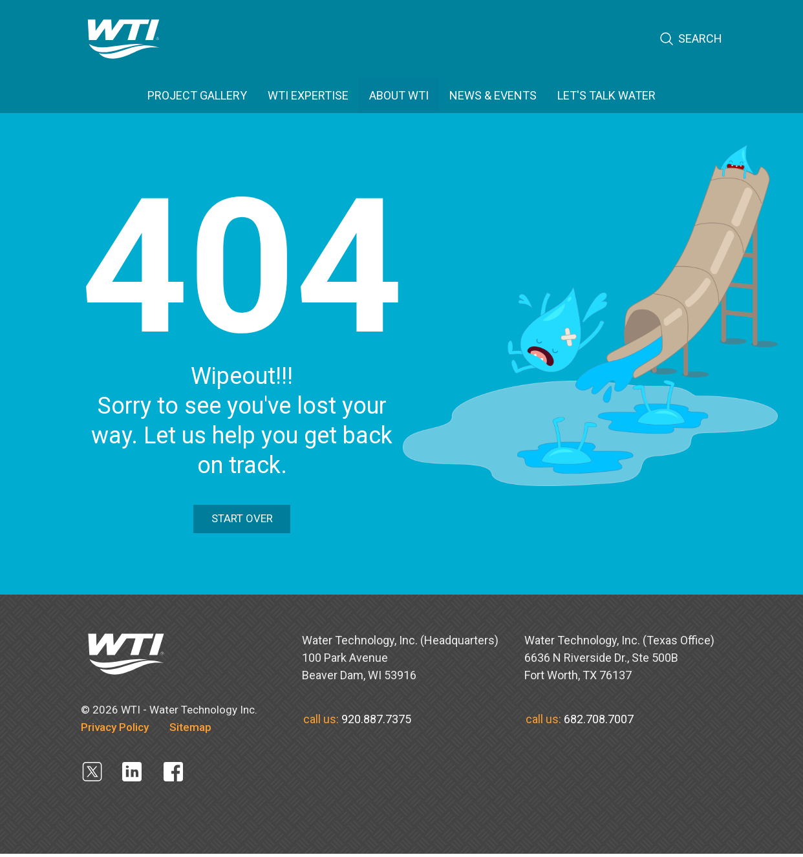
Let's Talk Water (606, 95)
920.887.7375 (376, 721)
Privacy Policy (115, 729)
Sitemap (190, 729)
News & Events (493, 95)
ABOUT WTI (399, 95)
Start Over (242, 520)
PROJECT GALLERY (197, 95)
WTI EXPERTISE (308, 95)
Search (690, 39)
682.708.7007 (599, 721)
